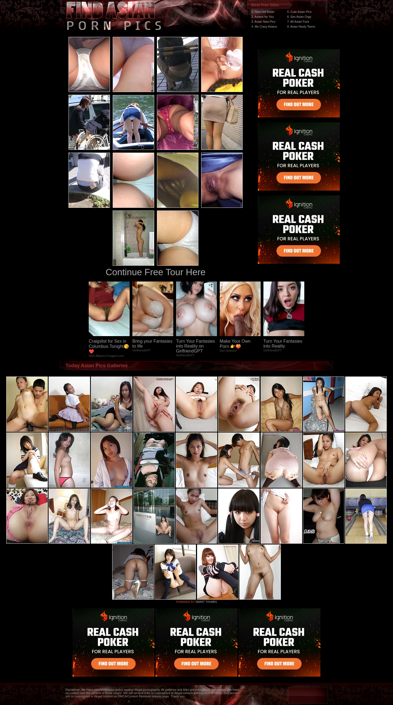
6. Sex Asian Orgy (299, 16)
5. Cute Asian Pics (299, 11)
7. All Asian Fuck (298, 21)
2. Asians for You (262, 16)
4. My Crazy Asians (264, 26)
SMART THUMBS (206, 601)
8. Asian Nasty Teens (301, 26)
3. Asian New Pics (263, 21)
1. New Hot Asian (262, 11)
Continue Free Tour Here (156, 272)
